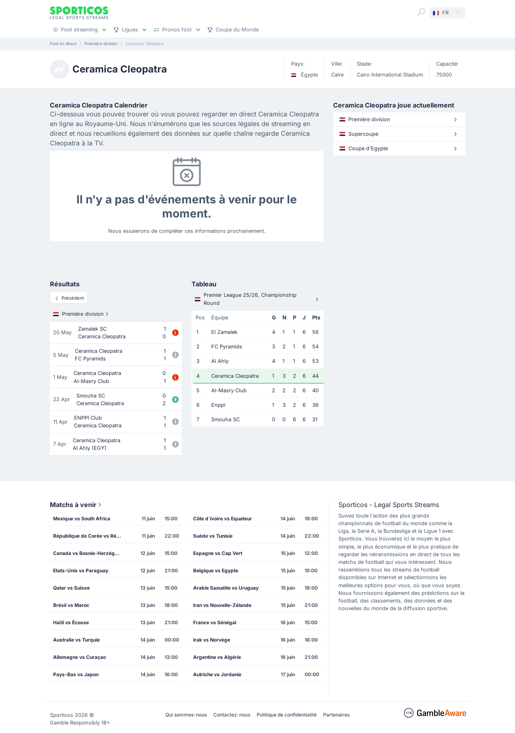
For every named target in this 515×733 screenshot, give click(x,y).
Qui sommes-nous (186, 715)
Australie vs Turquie (76, 640)
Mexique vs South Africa (81, 519)
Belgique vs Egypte (215, 570)
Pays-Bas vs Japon (76, 674)
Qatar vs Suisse (71, 588)
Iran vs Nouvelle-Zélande (222, 605)
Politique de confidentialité (287, 715)
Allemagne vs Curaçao (79, 657)
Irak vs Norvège (211, 640)
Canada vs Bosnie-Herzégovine (89, 553)
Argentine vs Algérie (217, 657)
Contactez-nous (231, 715)
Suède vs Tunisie (213, 536)
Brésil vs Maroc (71, 605)
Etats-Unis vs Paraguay (80, 570)
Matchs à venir (76, 505)
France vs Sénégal (214, 622)
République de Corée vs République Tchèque (89, 536)
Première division (81, 314)
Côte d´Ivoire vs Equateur (222, 519)
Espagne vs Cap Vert (217, 553)
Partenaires (336, 715)
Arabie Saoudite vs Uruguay (226, 588)
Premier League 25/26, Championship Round (257, 299)
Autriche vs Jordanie (217, 674)
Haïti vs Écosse (71, 622)
